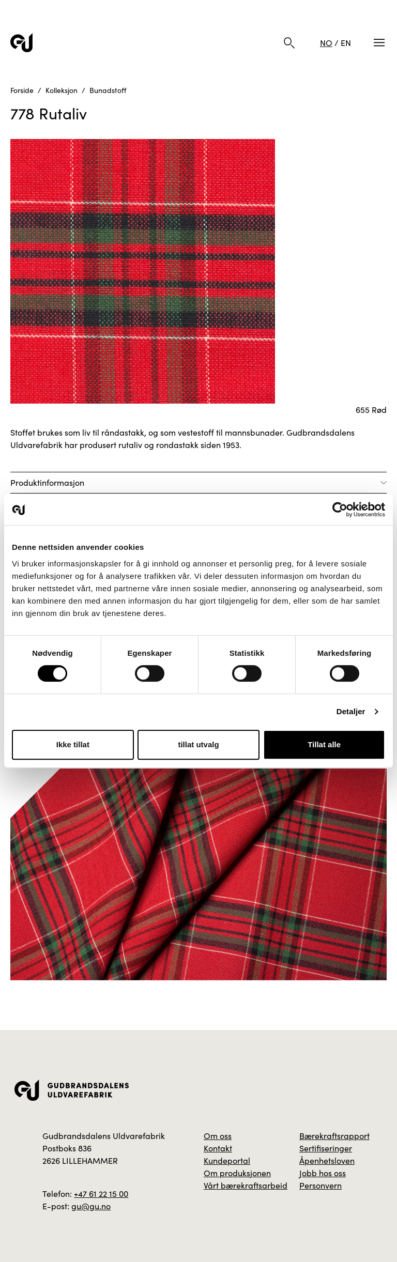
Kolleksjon (61, 90)
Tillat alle (324, 744)
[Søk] (289, 43)
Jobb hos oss (322, 1172)
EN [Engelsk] (346, 42)
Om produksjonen (237, 1172)
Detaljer (351, 711)
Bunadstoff (107, 90)
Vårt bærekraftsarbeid (245, 1185)
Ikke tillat (72, 744)
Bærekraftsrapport (334, 1135)
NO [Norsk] (326, 42)
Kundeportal (227, 1160)
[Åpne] (198, 482)
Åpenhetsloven (327, 1160)
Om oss (218, 1135)
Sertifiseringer (325, 1148)
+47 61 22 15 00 (101, 1193)
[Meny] (379, 43)
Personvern (320, 1185)
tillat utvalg (198, 744)
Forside (22, 90)
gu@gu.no (91, 1206)
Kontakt (218, 1148)
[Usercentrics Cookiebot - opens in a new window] (340, 509)
